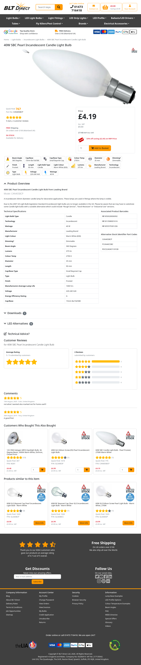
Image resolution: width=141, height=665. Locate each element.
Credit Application (46, 614)
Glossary (108, 622)
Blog (8, 596)
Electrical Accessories (116, 23)
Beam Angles (110, 607)
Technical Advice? (17, 334)
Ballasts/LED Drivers (122, 18)
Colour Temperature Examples (117, 603)
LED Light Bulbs (33, 18)
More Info (39, 523)
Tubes (15, 23)
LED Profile (99, 18)
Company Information (16, 592)
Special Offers (111, 618)
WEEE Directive (111, 614)
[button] (135, 451)
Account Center (46, 592)
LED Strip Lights (77, 18)
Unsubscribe (44, 618)
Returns (42, 622)
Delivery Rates (12, 603)
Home (6, 39)
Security (76, 592)
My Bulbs (43, 611)
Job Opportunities (13, 611)
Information (111, 592)
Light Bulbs (12, 18)
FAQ (107, 611)
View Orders (44, 603)
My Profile (43, 596)
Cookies (75, 596)
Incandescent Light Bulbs (34, 39)
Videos (108, 626)
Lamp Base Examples (114, 596)
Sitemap (9, 614)
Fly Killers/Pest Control (48, 23)
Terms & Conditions (14, 607)
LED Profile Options (113, 600)
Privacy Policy (77, 603)
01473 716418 (76, 8)
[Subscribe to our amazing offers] (37, 576)
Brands (82, 23)
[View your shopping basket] (111, 7)
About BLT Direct (13, 600)
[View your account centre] (130, 7)
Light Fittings (55, 18)
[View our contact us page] (93, 7)
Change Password (46, 600)
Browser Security (79, 600)
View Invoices (44, 607)
